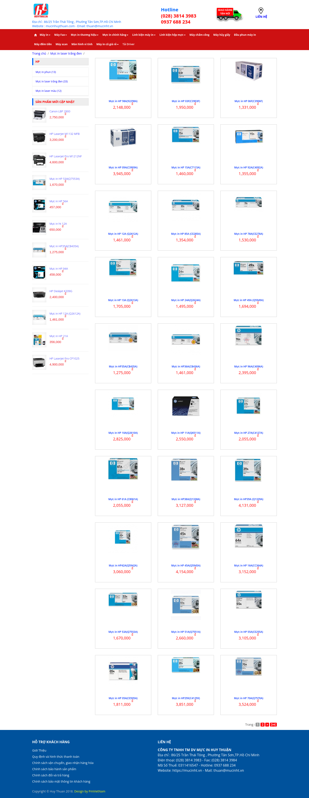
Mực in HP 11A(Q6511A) (185, 433)
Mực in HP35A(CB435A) (123, 366)
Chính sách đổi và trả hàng (50, 775)
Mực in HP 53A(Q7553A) (123, 632)
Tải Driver (129, 44)
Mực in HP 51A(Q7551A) (185, 632)
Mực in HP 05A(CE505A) (123, 698)
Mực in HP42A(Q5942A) (123, 565)
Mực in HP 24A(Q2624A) (185, 300)
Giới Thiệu (39, 750)
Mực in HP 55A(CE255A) (248, 632)
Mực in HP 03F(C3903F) (186, 101)
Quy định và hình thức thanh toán (55, 757)
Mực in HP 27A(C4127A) (248, 433)
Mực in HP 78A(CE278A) (248, 234)
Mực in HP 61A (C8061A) (123, 499)
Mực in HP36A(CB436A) (186, 366)
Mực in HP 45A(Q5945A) (185, 565)
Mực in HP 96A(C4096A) (248, 366)
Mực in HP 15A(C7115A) (185, 167)
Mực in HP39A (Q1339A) (248, 499)
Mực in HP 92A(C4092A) (248, 167)
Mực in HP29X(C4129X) (186, 698)
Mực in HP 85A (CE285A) (185, 234)
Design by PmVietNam (89, 791)
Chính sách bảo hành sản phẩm (54, 769)
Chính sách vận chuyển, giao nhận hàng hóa (63, 763)
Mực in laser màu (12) (48, 91)
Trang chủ (39, 53)
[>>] (273, 724)
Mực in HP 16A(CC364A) (248, 565)
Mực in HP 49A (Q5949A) (249, 300)
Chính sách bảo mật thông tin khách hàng (61, 781)
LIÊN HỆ (261, 17)
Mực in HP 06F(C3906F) (249, 101)
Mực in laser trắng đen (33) (52, 81)
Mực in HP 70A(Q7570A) (248, 698)
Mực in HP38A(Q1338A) (186, 499)
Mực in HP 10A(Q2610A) (123, 433)
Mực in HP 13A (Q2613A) (123, 300)
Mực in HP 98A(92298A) (123, 101)
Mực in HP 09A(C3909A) (123, 167)
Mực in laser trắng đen (66, 53)
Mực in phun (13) (46, 72)
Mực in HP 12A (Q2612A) (123, 234)
